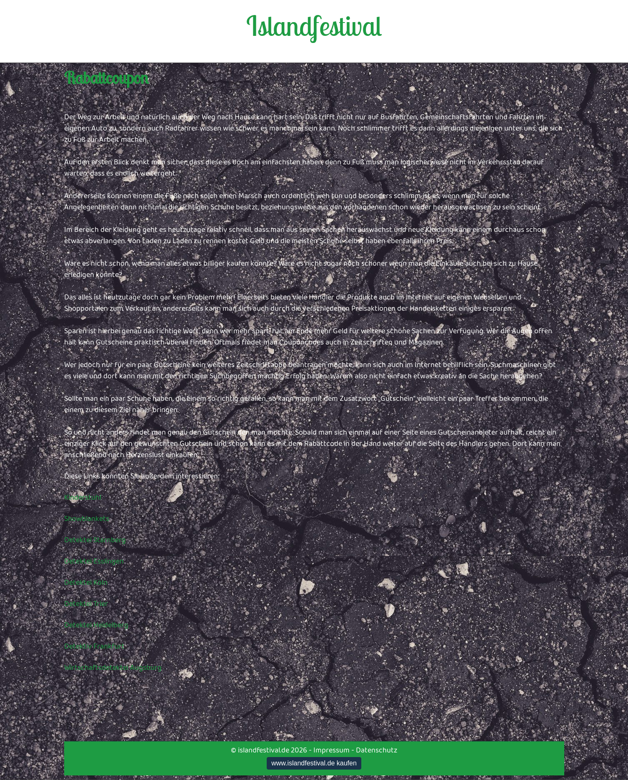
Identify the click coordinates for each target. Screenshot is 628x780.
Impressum (331, 750)
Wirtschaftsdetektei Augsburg (113, 668)
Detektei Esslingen (94, 561)
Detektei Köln (86, 583)
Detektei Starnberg (95, 540)
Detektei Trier (86, 604)
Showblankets (86, 519)
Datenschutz (376, 750)
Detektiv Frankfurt (94, 646)
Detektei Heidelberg (96, 625)
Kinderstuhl (82, 497)
